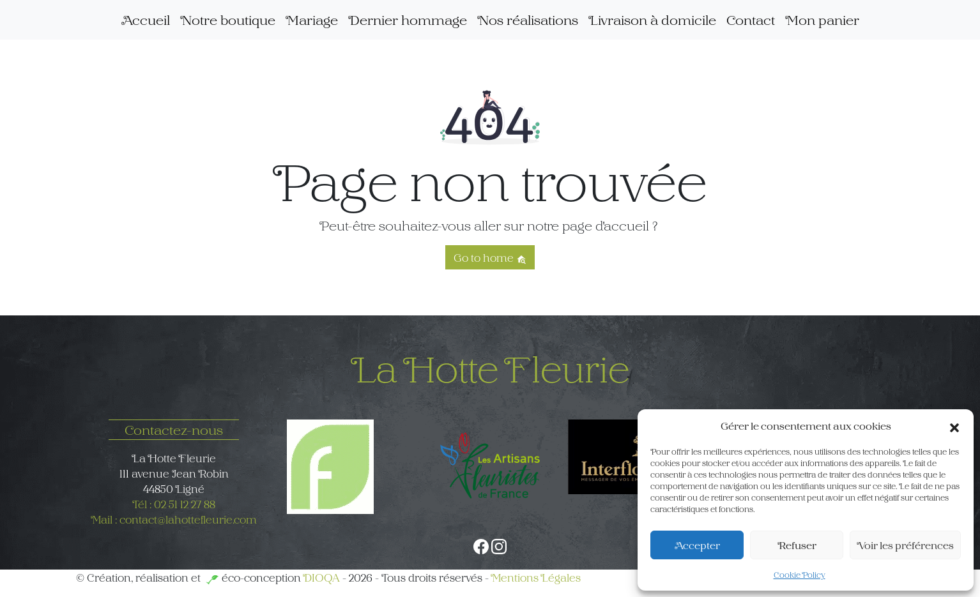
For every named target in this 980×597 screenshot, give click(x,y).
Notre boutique (227, 20)
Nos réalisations (527, 20)
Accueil (145, 20)
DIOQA (321, 577)
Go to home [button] (490, 257)
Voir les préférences (905, 545)
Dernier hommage (407, 20)
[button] (954, 425)
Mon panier (822, 20)
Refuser (796, 545)
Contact (750, 20)
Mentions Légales (536, 577)
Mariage (312, 20)
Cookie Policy (799, 575)
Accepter (697, 545)
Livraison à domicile (652, 20)
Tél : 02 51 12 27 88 (173, 504)
